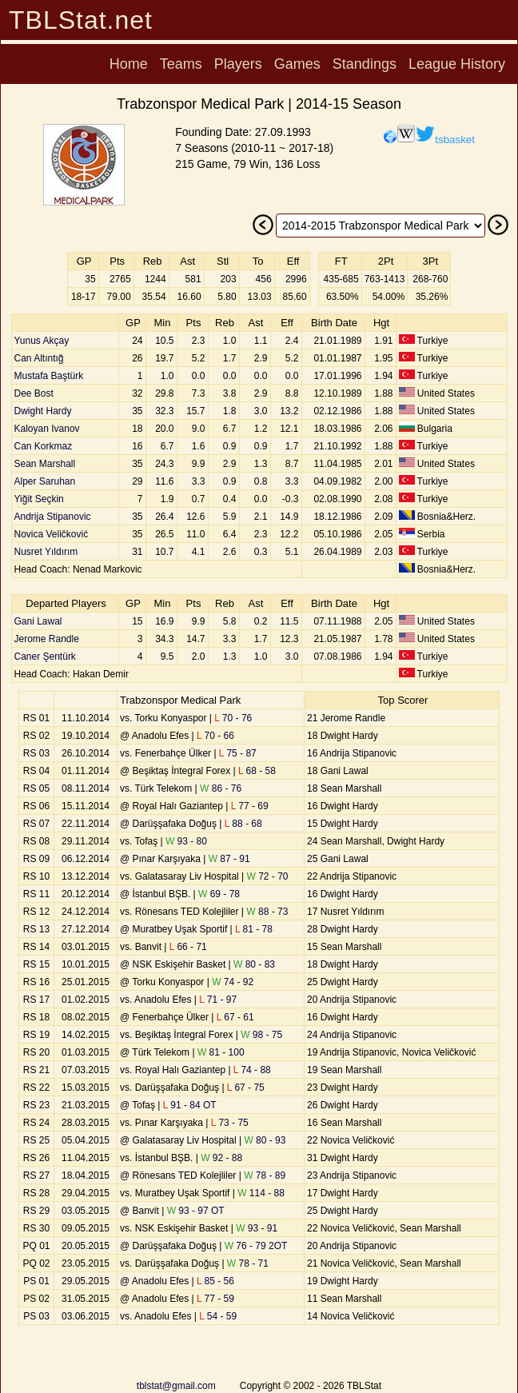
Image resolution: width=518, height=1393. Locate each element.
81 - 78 (254, 929)
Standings (364, 64)
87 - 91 (229, 858)
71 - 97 (218, 999)
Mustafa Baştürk (49, 375)
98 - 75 (261, 1034)
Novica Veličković (51, 534)
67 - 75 (246, 1087)
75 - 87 (238, 753)
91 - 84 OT (190, 1105)
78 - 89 (264, 1175)
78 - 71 (248, 1263)
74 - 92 (232, 982)
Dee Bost (34, 393)
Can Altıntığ (39, 358)
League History (456, 64)
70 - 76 (233, 718)
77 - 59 (215, 1298)
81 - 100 (221, 1052)
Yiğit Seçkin (39, 499)
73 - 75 (230, 1122)
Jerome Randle (46, 639)
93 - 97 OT (196, 1210)
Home (129, 64)
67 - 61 (235, 1017)
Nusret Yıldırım (46, 551)
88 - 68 (243, 823)
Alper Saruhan (45, 481)
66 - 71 (188, 946)
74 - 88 (252, 1070)
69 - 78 (219, 894)
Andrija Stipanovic (52, 516)
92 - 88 (221, 1157)
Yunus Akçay (42, 340)
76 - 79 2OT (256, 1245)
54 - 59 (218, 1316)
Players (238, 64)
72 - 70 (268, 876)
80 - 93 (264, 1140)
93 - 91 (256, 1228)
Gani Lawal (38, 621)
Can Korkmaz (43, 446)
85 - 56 (215, 1281)
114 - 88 (261, 1193)
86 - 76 (220, 788)
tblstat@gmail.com (176, 1385)
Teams (181, 64)
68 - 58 (257, 770)
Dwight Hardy (43, 411)
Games (297, 64)
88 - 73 (267, 911)
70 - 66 (215, 735)
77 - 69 (250, 806)
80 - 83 (254, 964)
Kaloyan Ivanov (47, 428)
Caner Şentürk (45, 656)
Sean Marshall (45, 463)
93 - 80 (186, 841)
